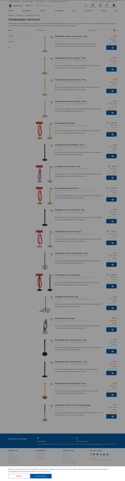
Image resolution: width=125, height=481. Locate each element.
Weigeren (19, 476)
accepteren (39, 471)
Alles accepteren (41, 476)
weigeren (48, 471)
